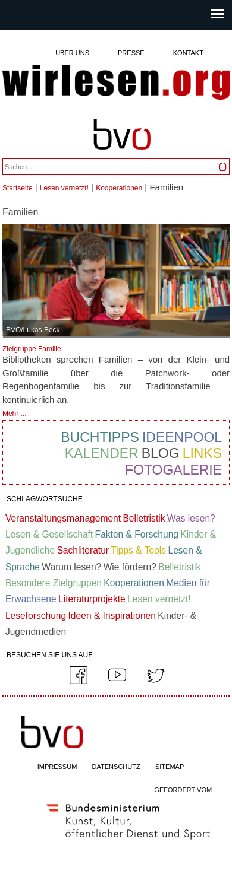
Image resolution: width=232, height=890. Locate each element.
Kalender (102, 453)
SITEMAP (169, 766)
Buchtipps (100, 437)
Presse (131, 52)
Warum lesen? (71, 567)
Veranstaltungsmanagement (63, 518)
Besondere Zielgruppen (53, 583)
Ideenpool (182, 437)
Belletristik (144, 518)
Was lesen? (191, 518)
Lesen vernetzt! (64, 188)
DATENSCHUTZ (116, 766)
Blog (161, 453)
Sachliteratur (83, 550)
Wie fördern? (130, 567)
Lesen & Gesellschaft (49, 534)
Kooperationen (119, 188)
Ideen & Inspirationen (112, 616)
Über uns (72, 52)
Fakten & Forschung (136, 534)
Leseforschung (35, 616)
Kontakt (188, 52)
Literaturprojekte (92, 599)
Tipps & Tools (138, 550)
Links (202, 453)
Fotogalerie (173, 470)
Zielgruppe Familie (31, 349)
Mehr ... (14, 413)
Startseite (17, 188)
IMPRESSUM (57, 766)
